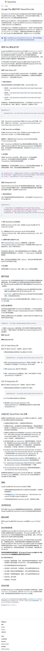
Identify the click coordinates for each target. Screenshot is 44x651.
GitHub (3, 627)
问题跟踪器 (4, 639)
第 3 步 (24, 447)
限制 (14, 423)
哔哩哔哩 (3, 632)
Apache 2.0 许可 (9, 600)
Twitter (3, 629)
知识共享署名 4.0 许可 (26, 599)
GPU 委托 (7, 289)
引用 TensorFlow (5, 649)
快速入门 (10, 28)
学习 (2, 6)
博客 (2, 624)
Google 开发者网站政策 (33, 600)
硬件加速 (23, 490)
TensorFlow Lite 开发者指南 (9, 591)
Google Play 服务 (33, 33)
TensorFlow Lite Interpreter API (11, 53)
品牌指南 (3, 646)
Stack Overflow (5, 644)
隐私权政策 (4, 549)
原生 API (13, 494)
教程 (6, 6)
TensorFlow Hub (28, 591)
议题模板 (26, 511)
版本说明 (3, 641)
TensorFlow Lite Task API (35, 51)
